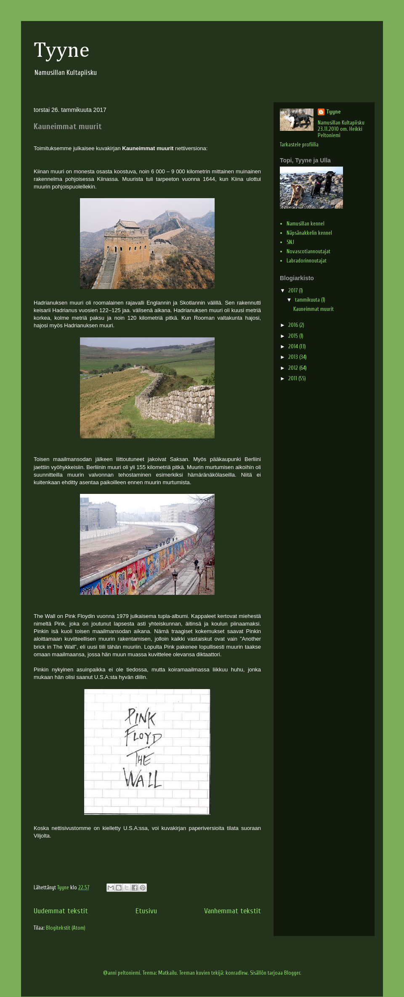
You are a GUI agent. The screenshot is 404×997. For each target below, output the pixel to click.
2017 (293, 290)
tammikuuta (308, 300)
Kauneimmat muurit (68, 126)
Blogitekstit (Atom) (65, 928)
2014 (293, 346)
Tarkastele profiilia (299, 144)
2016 (293, 325)
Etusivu (146, 911)
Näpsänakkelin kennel (309, 233)
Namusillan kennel (305, 223)
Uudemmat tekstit (61, 911)
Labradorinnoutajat (307, 260)
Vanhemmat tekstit (232, 911)
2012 (293, 368)
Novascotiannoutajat (308, 251)
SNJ (290, 242)
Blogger (292, 973)
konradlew (236, 973)
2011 (293, 378)
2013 (293, 357)
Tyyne (62, 50)
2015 (293, 336)
